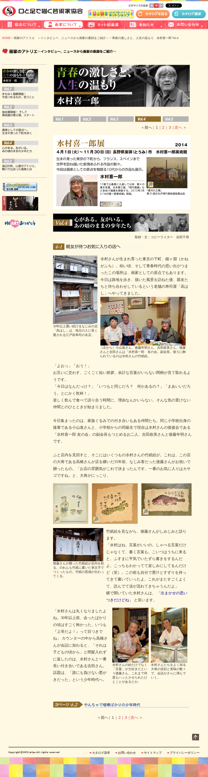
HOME (6, 38)
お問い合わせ (127, 752)
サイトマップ (153, 752)
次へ (178, 127)
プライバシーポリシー (185, 752)
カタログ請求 (101, 752)
